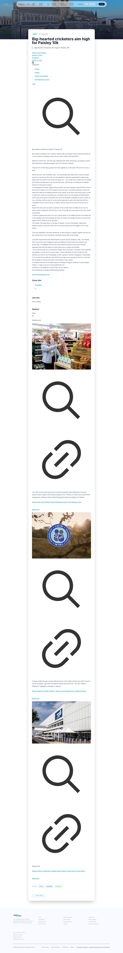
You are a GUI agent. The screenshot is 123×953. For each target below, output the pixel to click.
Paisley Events (41, 4)
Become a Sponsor (93, 923)
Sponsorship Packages (19, 932)
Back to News (38, 895)
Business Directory (18, 934)
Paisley (37, 72)
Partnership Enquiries (19, 939)
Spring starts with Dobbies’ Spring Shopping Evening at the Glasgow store (57, 502)
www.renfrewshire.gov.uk (40, 274)
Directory (80, 4)
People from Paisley (41, 76)
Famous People (72, 4)
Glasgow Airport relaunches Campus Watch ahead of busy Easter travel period (58, 871)
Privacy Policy (45, 947)
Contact (101, 4)
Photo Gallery (67, 919)
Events (37, 69)
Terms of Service (55, 947)
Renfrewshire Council (42, 79)
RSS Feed (65, 947)
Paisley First (92, 917)
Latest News (33, 4)
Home (28, 4)
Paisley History (54, 4)
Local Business (92, 921)
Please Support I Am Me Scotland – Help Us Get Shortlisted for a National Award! (59, 691)
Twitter (41, 886)
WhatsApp (58, 886)
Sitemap (72, 947)
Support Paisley (93, 919)
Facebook (49, 886)
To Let (48, 4)
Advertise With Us (17, 937)
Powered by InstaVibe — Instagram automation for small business (93, 947)
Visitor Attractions (63, 4)
